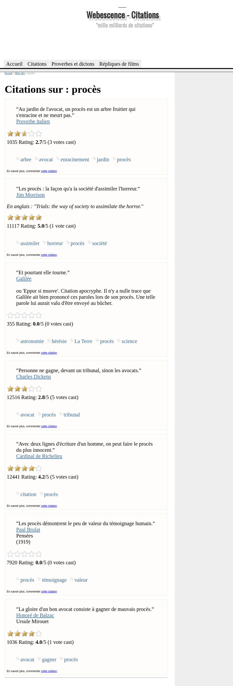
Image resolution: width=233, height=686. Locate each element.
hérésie (59, 341)
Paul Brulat (28, 530)
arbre (26, 159)
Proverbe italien (33, 121)
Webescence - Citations (122, 14)
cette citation (49, 171)
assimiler (30, 243)
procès (124, 159)
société (99, 243)
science (129, 341)
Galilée (24, 279)
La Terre (83, 341)
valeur (81, 580)
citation (28, 494)
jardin (103, 159)
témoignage (54, 580)
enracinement (75, 159)
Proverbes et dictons (73, 64)
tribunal (72, 415)
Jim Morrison (30, 195)
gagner (49, 659)
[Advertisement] (122, 43)
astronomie (32, 341)
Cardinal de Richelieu (39, 456)
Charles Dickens (33, 376)
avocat (46, 159)
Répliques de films (119, 64)
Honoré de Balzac (35, 615)
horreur (55, 243)
